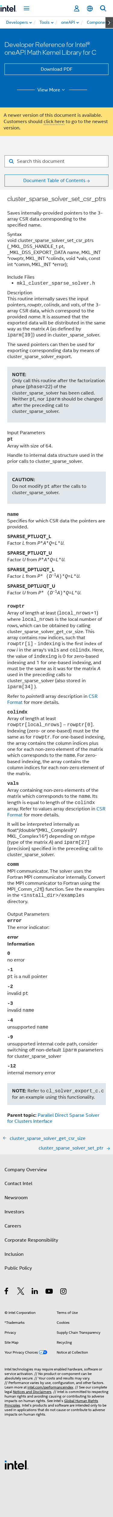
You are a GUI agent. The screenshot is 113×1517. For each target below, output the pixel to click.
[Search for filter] (56, 161)
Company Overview (26, 1170)
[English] (89, 8)
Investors (14, 1212)
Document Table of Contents (54, 181)
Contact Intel (18, 1184)
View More (52, 90)
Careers (13, 1226)
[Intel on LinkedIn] (35, 1292)
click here (54, 122)
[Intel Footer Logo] (17, 1465)
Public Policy (18, 1268)
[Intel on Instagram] (63, 1292)
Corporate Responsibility (31, 1240)
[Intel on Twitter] (21, 1292)
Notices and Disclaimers (32, 1391)
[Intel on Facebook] (6, 1292)
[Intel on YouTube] (49, 1292)
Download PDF (57, 69)
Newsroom (16, 1198)
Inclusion (14, 1254)
